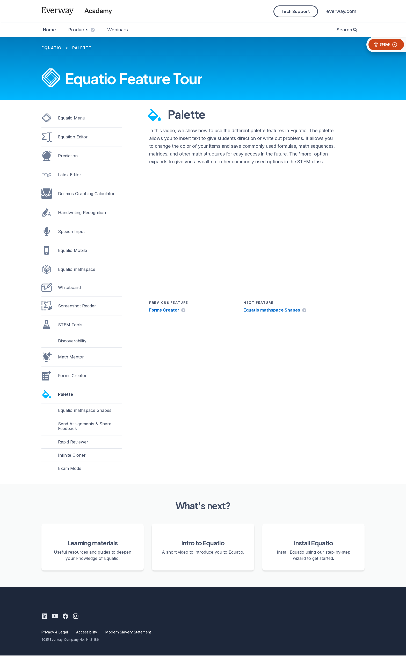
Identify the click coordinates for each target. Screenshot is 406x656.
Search (344, 29)
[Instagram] (75, 616)
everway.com (341, 11)
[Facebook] (65, 616)
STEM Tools (61, 325)
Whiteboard (61, 287)
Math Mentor (62, 357)
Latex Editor (61, 175)
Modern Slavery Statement (128, 632)
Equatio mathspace (68, 269)
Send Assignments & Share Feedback (84, 426)
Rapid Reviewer (73, 442)
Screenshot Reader (68, 306)
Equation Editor (64, 137)
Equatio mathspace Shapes (271, 310)
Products (81, 29)
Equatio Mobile (64, 250)
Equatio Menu (63, 118)
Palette (57, 394)
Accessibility (86, 632)
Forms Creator (164, 310)
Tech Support (295, 11)
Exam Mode (69, 468)
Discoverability (72, 340)
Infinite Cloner (72, 455)
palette (81, 47)
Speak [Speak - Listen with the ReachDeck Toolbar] (385, 44)
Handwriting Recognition (73, 212)
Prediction (59, 156)
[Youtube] (55, 616)
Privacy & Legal (54, 632)
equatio (51, 47)
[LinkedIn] (44, 616)
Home (49, 29)
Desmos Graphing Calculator (78, 193)
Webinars (117, 29)
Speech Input (63, 231)
